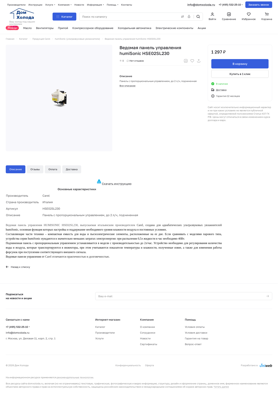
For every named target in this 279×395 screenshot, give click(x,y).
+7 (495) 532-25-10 (230, 4)
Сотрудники (147, 332)
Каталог (100, 326)
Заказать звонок (258, 4)
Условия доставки (196, 332)
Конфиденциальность (128, 365)
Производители (105, 332)
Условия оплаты (195, 326)
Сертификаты (148, 344)
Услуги (99, 338)
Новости (145, 338)
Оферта (149, 365)
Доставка (72, 169)
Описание (15, 169)
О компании (147, 326)
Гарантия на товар (196, 338)
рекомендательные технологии (75, 377)
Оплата (52, 169)
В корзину (240, 64)
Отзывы (35, 169)
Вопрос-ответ (193, 344)
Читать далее (221, 386)
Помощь (190, 319)
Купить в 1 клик (240, 73)
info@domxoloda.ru (201, 4)
